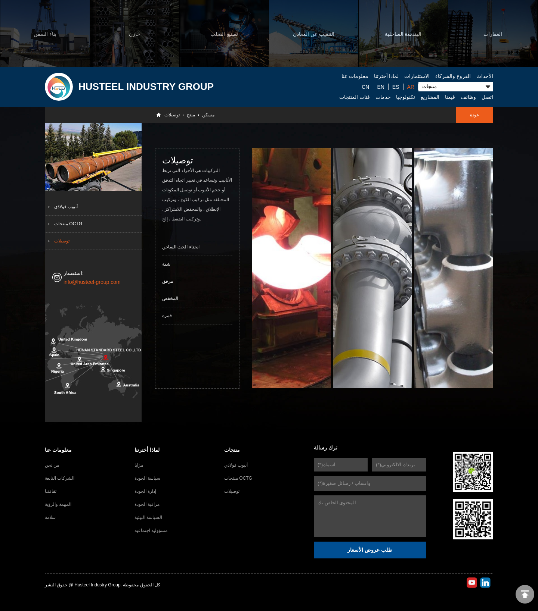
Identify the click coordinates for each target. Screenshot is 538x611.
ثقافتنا (50, 491)
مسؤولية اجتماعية (150, 530)
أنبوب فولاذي (66, 206)
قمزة (167, 315)
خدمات (383, 97)
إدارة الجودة (145, 491)
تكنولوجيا (405, 97)
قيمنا (450, 97)
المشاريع (430, 97)
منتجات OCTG (68, 223)
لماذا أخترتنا (386, 76)
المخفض (170, 298)
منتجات (232, 450)
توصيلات (172, 115)
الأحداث (484, 76)
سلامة (50, 517)
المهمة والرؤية (58, 504)
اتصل (487, 97)
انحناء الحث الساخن (181, 247)
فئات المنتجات (354, 97)
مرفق (167, 281)
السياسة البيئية (148, 517)
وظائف (468, 97)
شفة (166, 264)
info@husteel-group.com (92, 282)
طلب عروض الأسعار (369, 550)
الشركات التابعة (59, 478)
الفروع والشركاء (453, 76)
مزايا (138, 465)
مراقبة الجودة (147, 504)
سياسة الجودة (147, 478)
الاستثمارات (417, 76)
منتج (191, 115)
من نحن (52, 465)
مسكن (208, 115)
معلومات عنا (354, 76)
